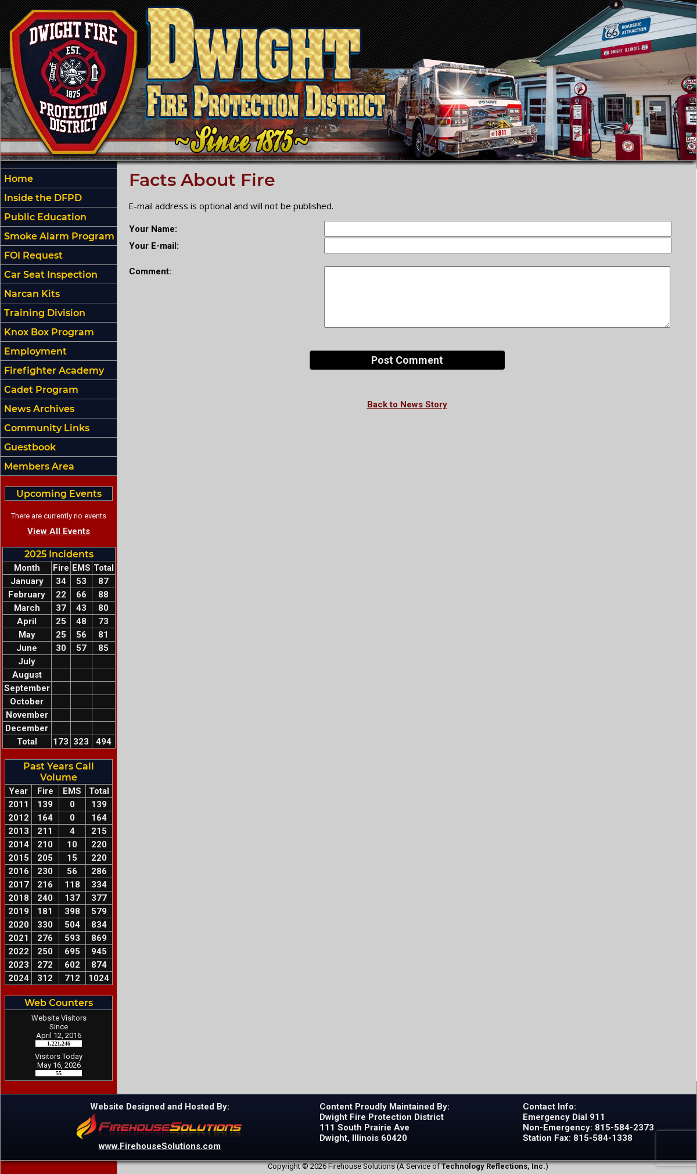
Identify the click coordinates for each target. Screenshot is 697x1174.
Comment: (150, 271)
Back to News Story (407, 404)
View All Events (58, 531)
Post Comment (407, 360)
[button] (59, 197)
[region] (59, 322)
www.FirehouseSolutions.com (160, 1146)
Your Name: (153, 229)
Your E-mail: (154, 246)
